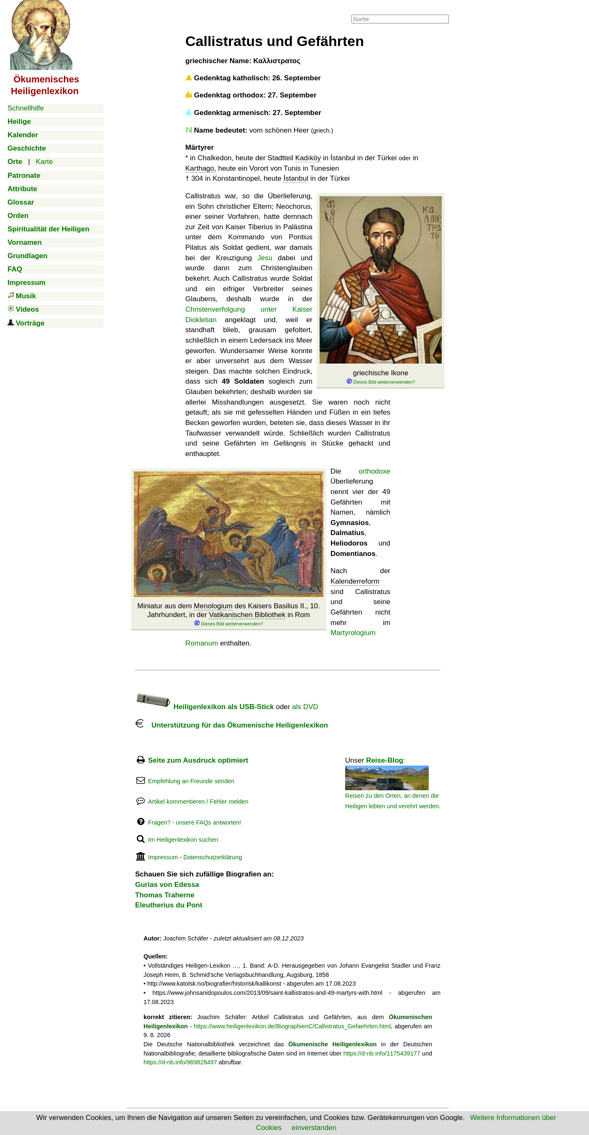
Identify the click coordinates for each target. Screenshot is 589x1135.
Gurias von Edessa (167, 885)
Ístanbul (295, 178)
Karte (44, 162)
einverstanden (314, 1128)
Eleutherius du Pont (168, 905)
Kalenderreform (354, 581)
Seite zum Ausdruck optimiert (198, 760)
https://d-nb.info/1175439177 (381, 1053)
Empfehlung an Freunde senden (191, 781)
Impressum (163, 857)
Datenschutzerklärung (212, 857)
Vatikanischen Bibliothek (247, 615)
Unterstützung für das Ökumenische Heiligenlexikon (231, 725)
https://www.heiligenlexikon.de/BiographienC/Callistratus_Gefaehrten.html (292, 1026)
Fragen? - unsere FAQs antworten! (194, 822)
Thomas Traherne (165, 895)
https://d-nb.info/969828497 (180, 1062)
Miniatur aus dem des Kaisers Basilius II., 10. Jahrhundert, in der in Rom (228, 614)
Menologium (213, 606)
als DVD (305, 707)
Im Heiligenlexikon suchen (183, 839)
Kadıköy (308, 158)
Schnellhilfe (26, 108)
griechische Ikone (380, 377)
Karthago (199, 168)
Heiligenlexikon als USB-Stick (204, 707)
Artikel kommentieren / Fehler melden (198, 801)
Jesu (264, 258)
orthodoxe (374, 471)
